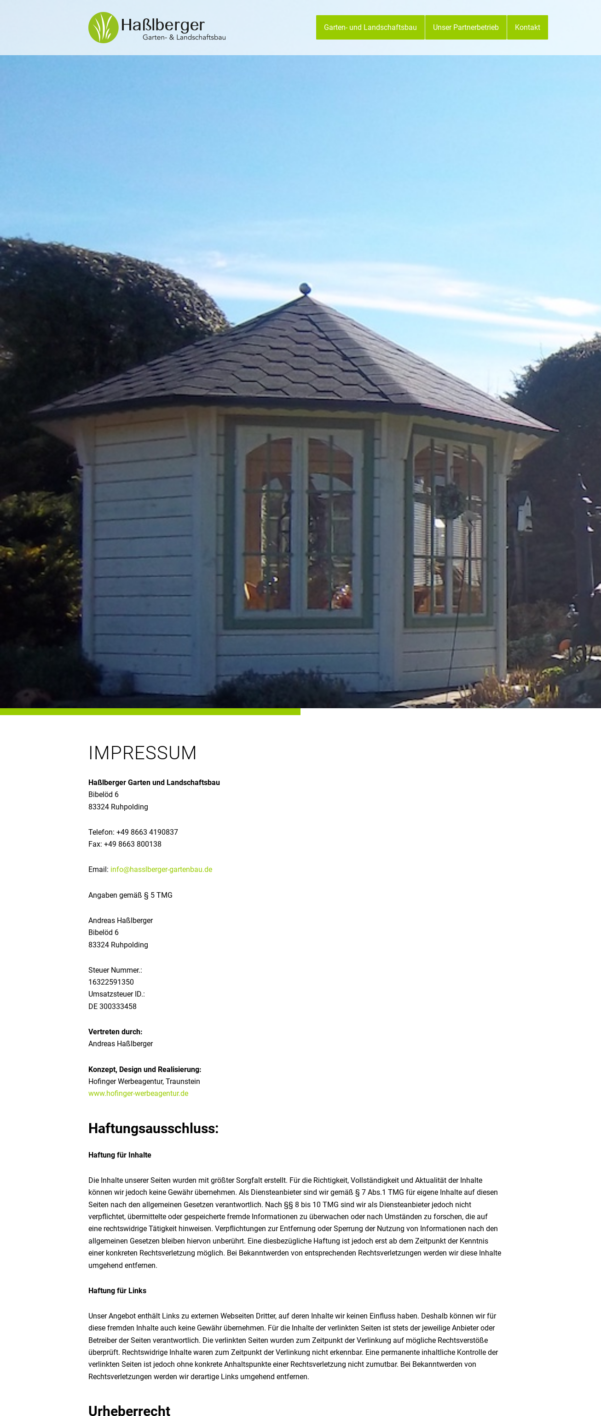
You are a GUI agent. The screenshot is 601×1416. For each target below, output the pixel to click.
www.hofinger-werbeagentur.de (138, 1093)
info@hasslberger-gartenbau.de (161, 869)
